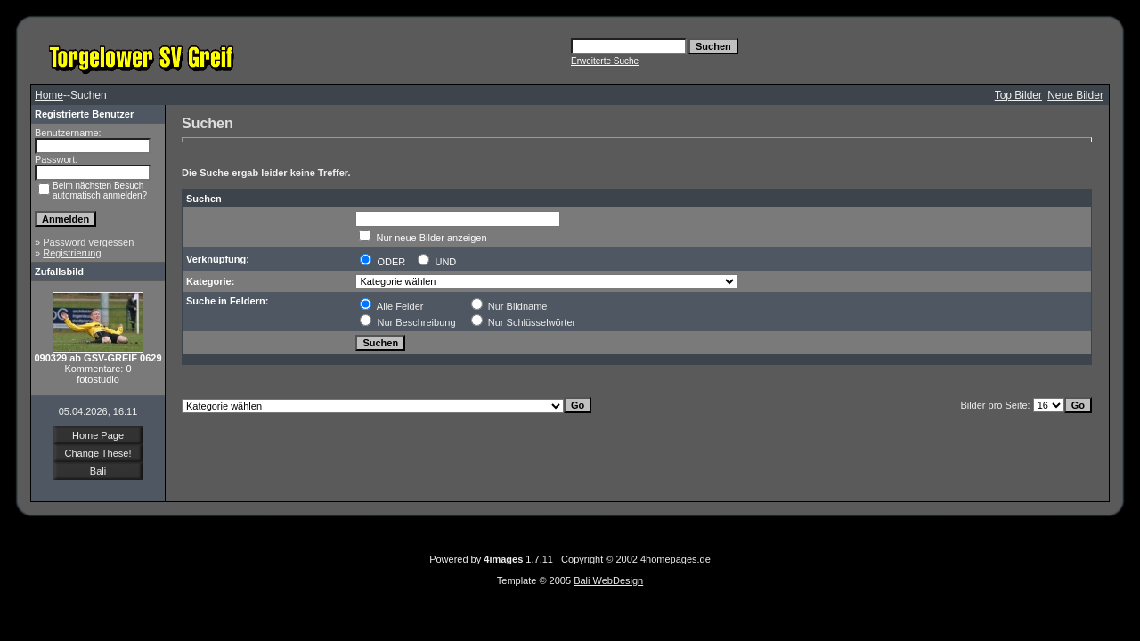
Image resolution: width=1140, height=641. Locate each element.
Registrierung (72, 252)
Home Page (98, 435)
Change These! (97, 453)
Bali (98, 471)
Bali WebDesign (608, 580)
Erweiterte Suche (605, 61)
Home (49, 95)
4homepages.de (675, 559)
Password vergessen (88, 242)
